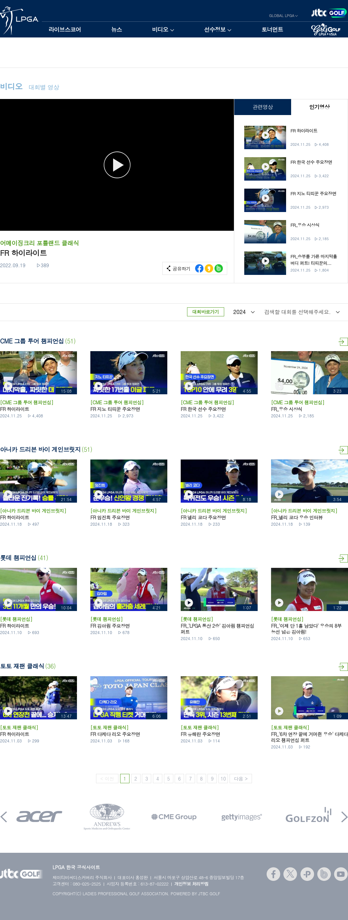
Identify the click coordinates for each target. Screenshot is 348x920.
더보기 (343, 342)
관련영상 (262, 107)
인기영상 (319, 107)
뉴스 (116, 29)
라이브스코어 (65, 29)
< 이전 (107, 778)
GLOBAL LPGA (281, 15)
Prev (3, 816)
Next (344, 816)
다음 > (241, 778)
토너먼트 (272, 29)
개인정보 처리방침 (191, 884)
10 (223, 778)
